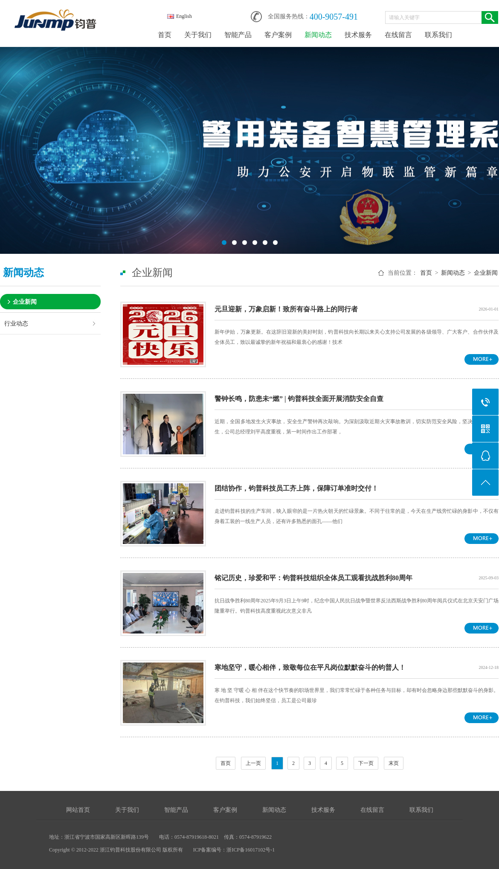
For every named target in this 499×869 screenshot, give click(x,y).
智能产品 (238, 34)
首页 (164, 34)
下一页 (366, 763)
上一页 (253, 763)
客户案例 (278, 34)
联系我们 (438, 34)
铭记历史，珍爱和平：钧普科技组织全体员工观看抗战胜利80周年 (313, 577)
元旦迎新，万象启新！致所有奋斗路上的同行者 (286, 309)
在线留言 (398, 34)
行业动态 (16, 323)
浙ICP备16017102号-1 (250, 850)
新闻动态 (318, 34)
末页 (394, 763)
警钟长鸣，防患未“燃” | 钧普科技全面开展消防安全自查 (299, 398)
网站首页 (78, 810)
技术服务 (358, 34)
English (179, 16)
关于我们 (198, 34)
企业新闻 (25, 301)
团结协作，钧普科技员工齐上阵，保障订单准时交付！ (296, 488)
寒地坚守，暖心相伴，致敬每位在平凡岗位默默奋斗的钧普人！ (310, 667)
